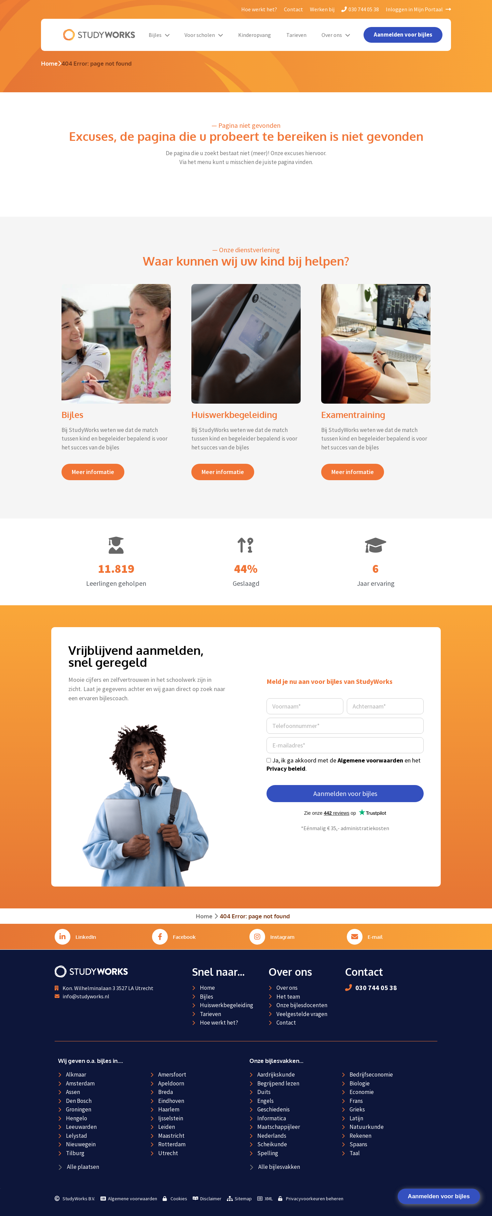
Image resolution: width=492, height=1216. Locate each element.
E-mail (375, 937)
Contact (293, 9)
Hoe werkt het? (259, 9)
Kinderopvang (254, 34)
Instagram (282, 937)
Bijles (159, 34)
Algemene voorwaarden (370, 760)
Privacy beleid (285, 768)
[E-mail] (355, 937)
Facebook (184, 937)
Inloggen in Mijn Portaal (418, 9)
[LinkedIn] (62, 937)
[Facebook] (160, 937)
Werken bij (322, 9)
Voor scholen (203, 34)
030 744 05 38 (360, 9)
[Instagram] (257, 937)
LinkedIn (86, 937)
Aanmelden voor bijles (439, 1196)
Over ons (336, 34)
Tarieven (296, 34)
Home (49, 63)
